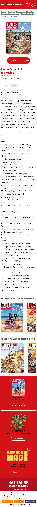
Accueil (3, 12)
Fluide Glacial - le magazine (10, 14)
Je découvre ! (18, 472)
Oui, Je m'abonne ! (18, 60)
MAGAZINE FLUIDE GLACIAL (25, 12)
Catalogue (11, 12)
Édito (5, 85)
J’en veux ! (18, 405)
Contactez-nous (18, 489)
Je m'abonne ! (18, 438)
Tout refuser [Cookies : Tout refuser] (19, 501)
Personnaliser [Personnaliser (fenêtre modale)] (30, 501)
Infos (14, 85)
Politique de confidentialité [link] (17, 504)
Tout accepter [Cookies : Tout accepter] (7, 501)
